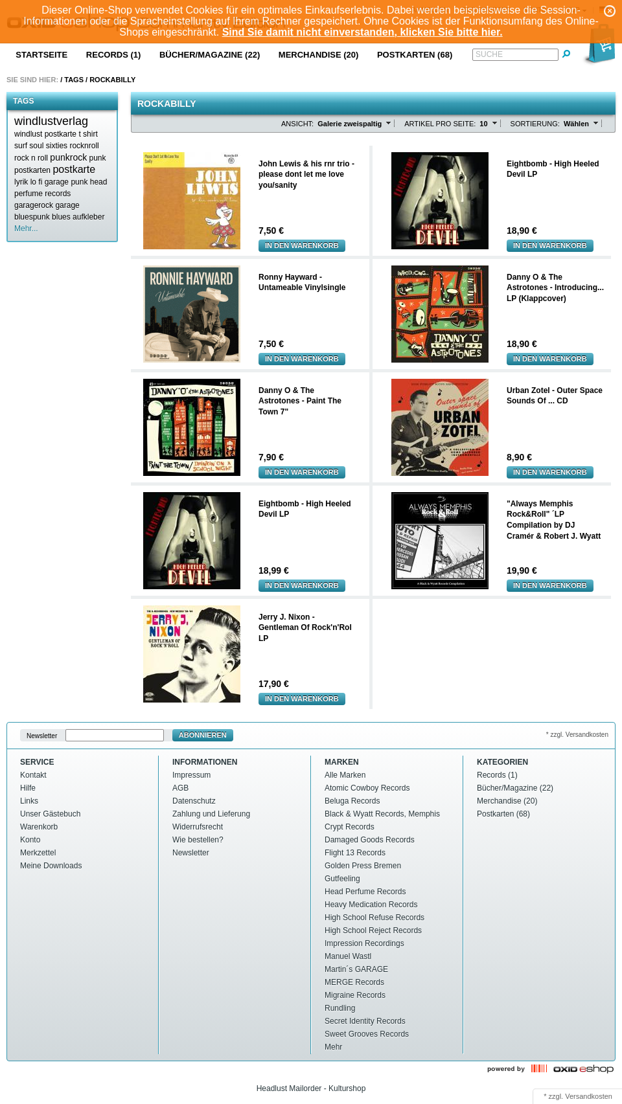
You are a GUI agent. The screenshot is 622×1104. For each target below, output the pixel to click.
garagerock (33, 205)
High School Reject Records (373, 930)
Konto (30, 839)
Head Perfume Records (365, 891)
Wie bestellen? (198, 839)
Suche (489, 54)
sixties (56, 145)
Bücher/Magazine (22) (209, 55)
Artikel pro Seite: (440, 124)
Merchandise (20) (319, 55)
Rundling (340, 1008)
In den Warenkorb (302, 245)
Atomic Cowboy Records (367, 788)
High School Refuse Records (374, 917)
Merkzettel (38, 852)
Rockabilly (112, 80)
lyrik (21, 181)
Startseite (41, 55)
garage (67, 205)
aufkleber (88, 216)
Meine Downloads (51, 865)
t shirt (87, 134)
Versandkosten (588, 1096)
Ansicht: (297, 124)
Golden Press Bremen (363, 865)
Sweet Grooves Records (367, 1034)
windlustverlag (51, 121)
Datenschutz (194, 800)
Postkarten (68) (414, 55)
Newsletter (42, 735)
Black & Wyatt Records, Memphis (382, 813)
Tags (74, 80)
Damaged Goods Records (370, 839)
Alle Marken (345, 775)
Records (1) (113, 55)
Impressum (191, 775)
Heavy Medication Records (371, 904)
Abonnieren (203, 735)
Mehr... (26, 228)
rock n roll (31, 158)
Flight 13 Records (355, 852)
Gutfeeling (342, 878)
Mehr (333, 1047)
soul (36, 145)
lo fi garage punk (59, 181)
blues (61, 216)
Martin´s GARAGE (356, 969)
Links (29, 800)
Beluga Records (352, 800)
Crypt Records (349, 826)
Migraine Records (355, 995)
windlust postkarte (45, 134)
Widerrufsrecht (197, 826)
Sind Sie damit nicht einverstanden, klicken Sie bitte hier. (362, 32)
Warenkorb (39, 826)
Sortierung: (535, 124)
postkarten (32, 170)
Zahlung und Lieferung (211, 813)
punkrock (68, 157)
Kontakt (33, 775)
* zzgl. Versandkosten (577, 734)
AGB (180, 788)
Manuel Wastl (348, 956)
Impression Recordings (364, 943)
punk (97, 158)
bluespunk (32, 216)
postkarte (73, 169)
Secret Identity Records (365, 1021)
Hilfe (28, 788)
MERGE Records (354, 982)
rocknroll (83, 145)
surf (20, 145)
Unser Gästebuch (50, 813)
